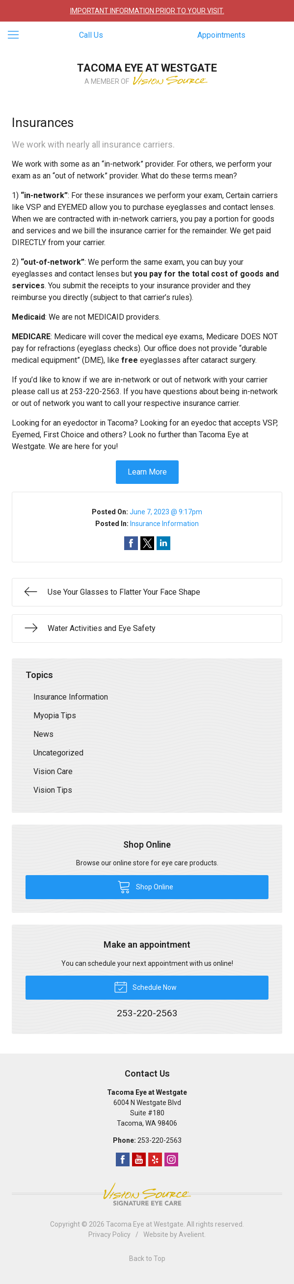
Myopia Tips (54, 715)
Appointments (221, 35)
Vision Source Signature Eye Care (147, 1194)
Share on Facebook (131, 543)
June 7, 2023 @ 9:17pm (166, 512)
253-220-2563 (159, 1140)
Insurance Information (164, 524)
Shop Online (145, 886)
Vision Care (53, 771)
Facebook (123, 1159)
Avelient (191, 1234)
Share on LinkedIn (163, 543)
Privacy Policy (109, 1234)
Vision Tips (52, 790)
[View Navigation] (16, 35)
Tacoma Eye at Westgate (145, 1224)
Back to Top (147, 1258)
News (43, 734)
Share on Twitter (147, 543)
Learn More (147, 472)
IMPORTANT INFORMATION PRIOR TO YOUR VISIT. (147, 11)
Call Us (91, 35)
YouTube (139, 1159)
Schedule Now (145, 986)
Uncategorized (58, 752)
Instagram (171, 1159)
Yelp (155, 1159)
